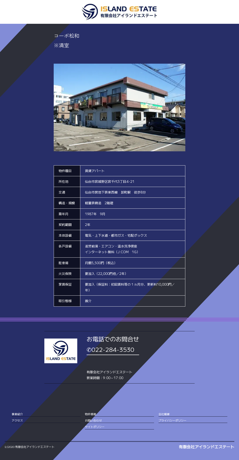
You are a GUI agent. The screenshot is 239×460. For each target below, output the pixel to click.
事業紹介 (17, 414)
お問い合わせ (93, 420)
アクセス (17, 420)
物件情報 (90, 414)
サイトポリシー (95, 427)
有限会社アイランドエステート (206, 447)
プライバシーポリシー (172, 420)
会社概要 (164, 414)
